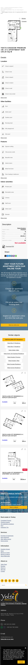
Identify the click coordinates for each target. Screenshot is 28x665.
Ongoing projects (5, 522)
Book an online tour (14, 325)
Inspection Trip (4, 527)
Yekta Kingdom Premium (6, 8)
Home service (4, 541)
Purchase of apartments (7, 535)
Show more (4, 97)
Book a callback (14, 507)
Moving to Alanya (5, 554)
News (2, 551)
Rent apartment (5, 537)
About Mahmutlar (5, 556)
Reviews (3, 566)
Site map (3, 569)
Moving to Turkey (5, 552)
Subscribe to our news (7, 639)
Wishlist (24, 18)
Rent (2, 525)
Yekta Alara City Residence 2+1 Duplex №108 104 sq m (12, 397)
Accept (21, 662)
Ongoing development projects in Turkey (13, 7)
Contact (3, 571)
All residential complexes (7, 524)
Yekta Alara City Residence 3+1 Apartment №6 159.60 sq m (12, 473)
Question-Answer (5, 549)
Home (2, 7)
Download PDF (10, 246)
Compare (24, 21)
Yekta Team (4, 564)
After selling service (6, 539)
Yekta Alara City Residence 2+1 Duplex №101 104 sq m (12, 435)
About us (3, 568)
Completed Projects (6, 520)
